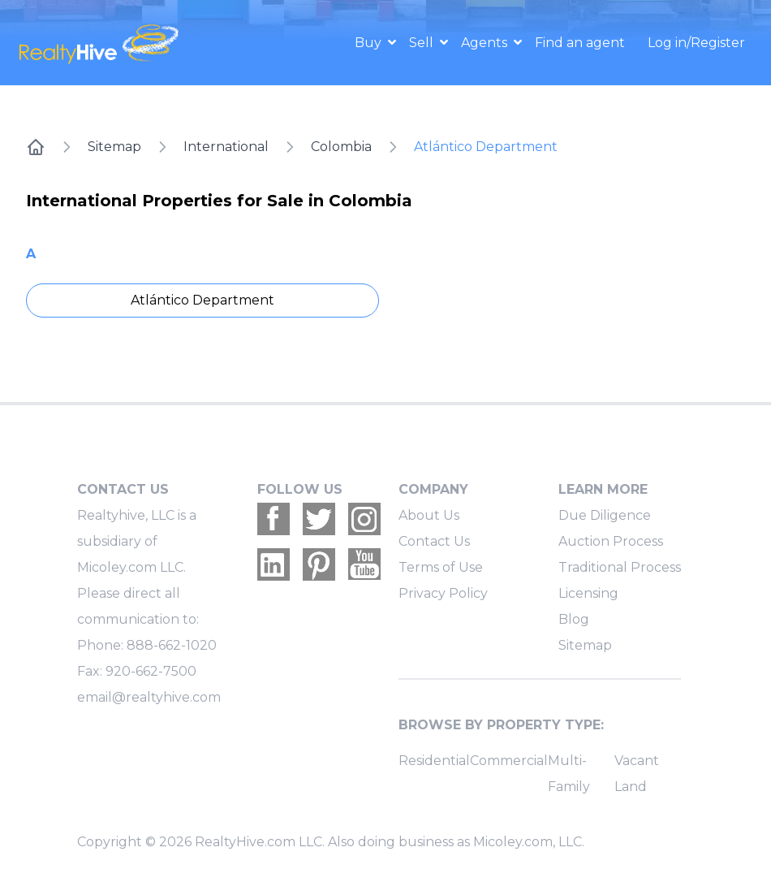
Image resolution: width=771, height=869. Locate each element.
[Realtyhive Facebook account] (273, 519)
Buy (370, 42)
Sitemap (114, 146)
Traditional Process (619, 567)
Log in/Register (696, 42)
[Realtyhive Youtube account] (364, 564)
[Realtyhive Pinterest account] (319, 564)
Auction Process (610, 541)
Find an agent (580, 42)
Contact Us (434, 541)
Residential (434, 760)
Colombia (341, 146)
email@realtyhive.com (149, 697)
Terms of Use (440, 567)
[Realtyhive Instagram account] (364, 519)
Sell (423, 42)
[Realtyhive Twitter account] (319, 519)
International (226, 146)
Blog (573, 619)
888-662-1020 (172, 645)
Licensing (588, 593)
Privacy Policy (443, 593)
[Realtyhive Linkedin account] (273, 564)
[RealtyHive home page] (108, 42)
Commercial (509, 760)
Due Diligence (604, 515)
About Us (428, 515)
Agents (485, 42)
